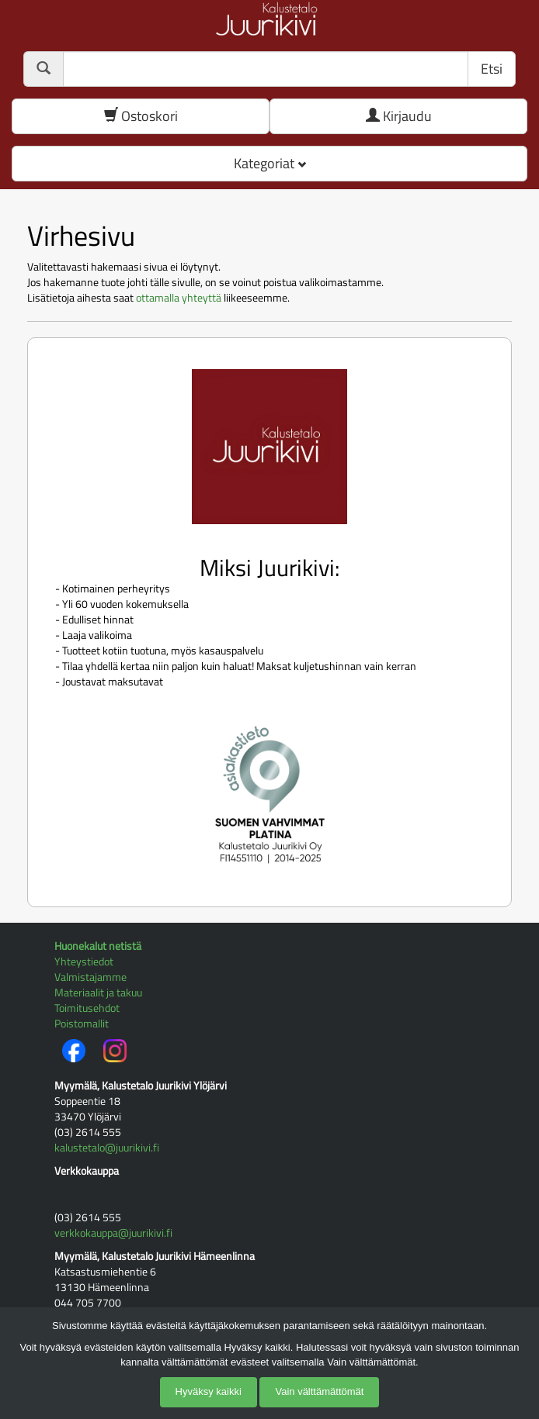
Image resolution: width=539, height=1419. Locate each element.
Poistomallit (81, 1023)
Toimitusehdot (87, 1008)
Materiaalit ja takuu (98, 992)
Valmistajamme (90, 976)
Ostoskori (141, 115)
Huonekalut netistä (97, 945)
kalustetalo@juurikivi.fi (106, 1147)
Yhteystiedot (83, 961)
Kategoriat (270, 163)
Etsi (491, 68)
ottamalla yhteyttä (178, 297)
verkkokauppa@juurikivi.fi (113, 1232)
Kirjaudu (399, 115)
